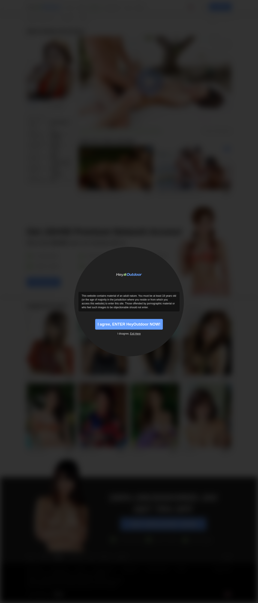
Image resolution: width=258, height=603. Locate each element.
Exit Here (135, 333)
